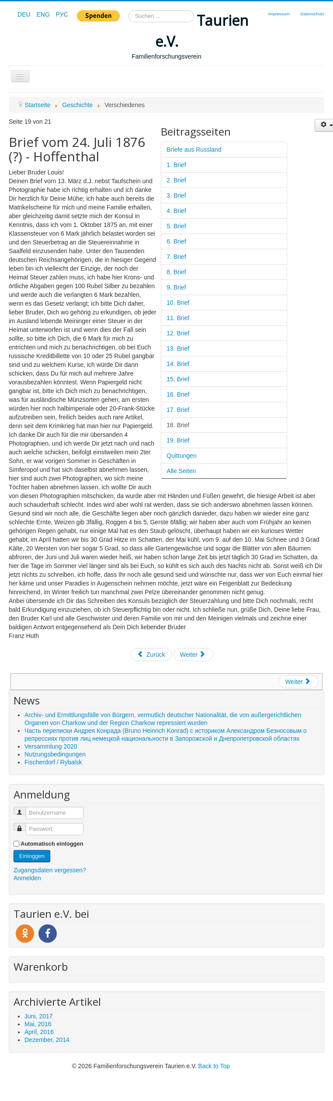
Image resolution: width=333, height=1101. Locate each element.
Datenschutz (312, 13)
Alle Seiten (181, 470)
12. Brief (177, 333)
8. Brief (176, 271)
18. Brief (177, 425)
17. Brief (177, 409)
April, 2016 (39, 1031)
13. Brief (177, 348)
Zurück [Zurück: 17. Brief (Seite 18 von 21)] (151, 654)
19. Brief (177, 440)
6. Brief (176, 241)
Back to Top (214, 1066)
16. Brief (177, 394)
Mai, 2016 (37, 1024)
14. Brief (177, 363)
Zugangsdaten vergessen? (50, 870)
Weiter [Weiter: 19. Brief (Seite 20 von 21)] (192, 654)
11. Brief (177, 317)
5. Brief (176, 226)
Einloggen (32, 856)
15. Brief (177, 379)
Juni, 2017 (38, 1016)
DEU (24, 14)
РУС (62, 14)
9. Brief (176, 287)
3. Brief (176, 195)
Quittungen (181, 455)
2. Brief (176, 180)
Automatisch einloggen (52, 843)
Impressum (278, 13)
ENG (43, 14)
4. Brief (176, 210)
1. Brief (176, 164)
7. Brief (176, 256)
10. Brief (177, 302)
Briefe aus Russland (193, 149)
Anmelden (27, 878)
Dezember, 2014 (46, 1039)
